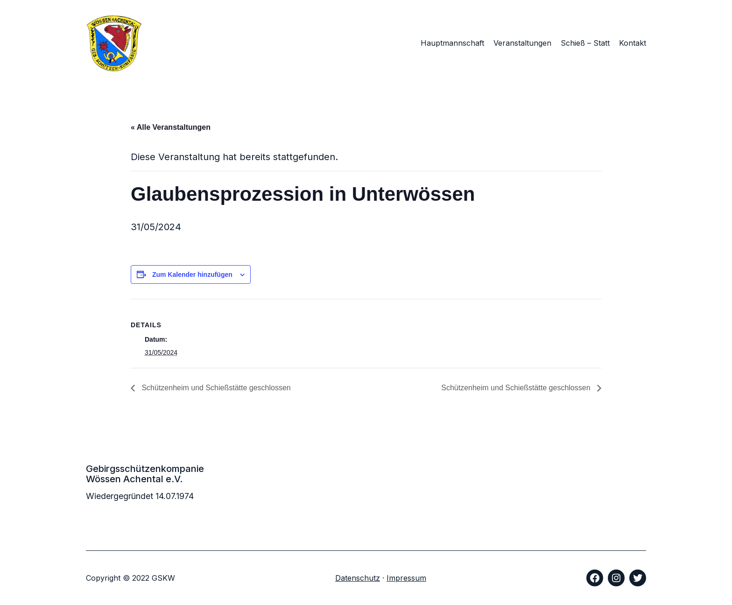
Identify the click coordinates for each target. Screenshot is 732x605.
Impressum (406, 578)
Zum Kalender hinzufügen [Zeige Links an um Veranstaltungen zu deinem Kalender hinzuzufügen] (192, 274)
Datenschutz (357, 578)
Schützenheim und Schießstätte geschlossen (215, 388)
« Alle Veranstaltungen (171, 127)
